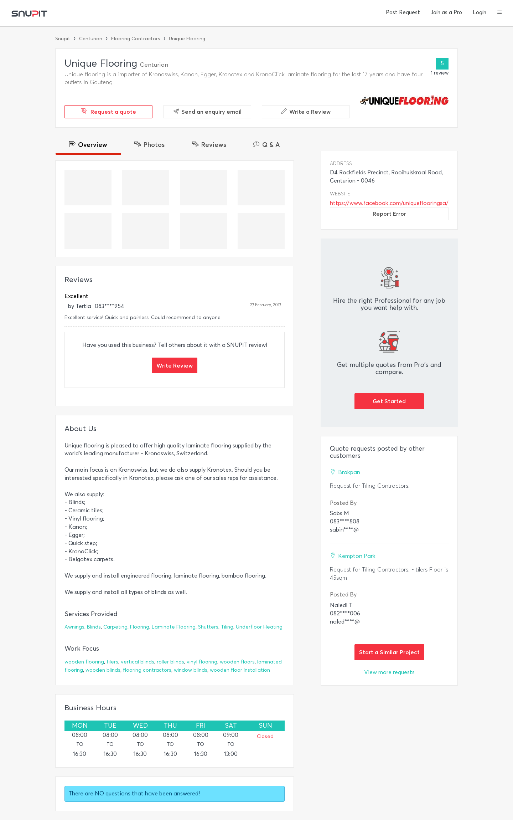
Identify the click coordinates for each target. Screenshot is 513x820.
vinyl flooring (202, 662)
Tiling (227, 627)
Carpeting (115, 627)
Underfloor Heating (259, 627)
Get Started (389, 401)
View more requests (389, 672)
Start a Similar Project (389, 652)
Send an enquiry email (207, 111)
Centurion (90, 39)
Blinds (94, 627)
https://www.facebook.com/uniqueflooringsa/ (389, 203)
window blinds (190, 670)
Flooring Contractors (135, 39)
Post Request (403, 12)
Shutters (208, 627)
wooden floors (237, 662)
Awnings (74, 627)
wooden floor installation (240, 670)
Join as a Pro (446, 12)
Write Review (174, 365)
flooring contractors (147, 670)
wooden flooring (84, 662)
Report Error (389, 213)
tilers (112, 662)
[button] (500, 13)
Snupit (62, 39)
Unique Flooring (187, 39)
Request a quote (108, 111)
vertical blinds (137, 662)
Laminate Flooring (174, 627)
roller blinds (170, 662)
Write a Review (306, 111)
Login (479, 12)
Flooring (139, 627)
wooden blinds (103, 670)
